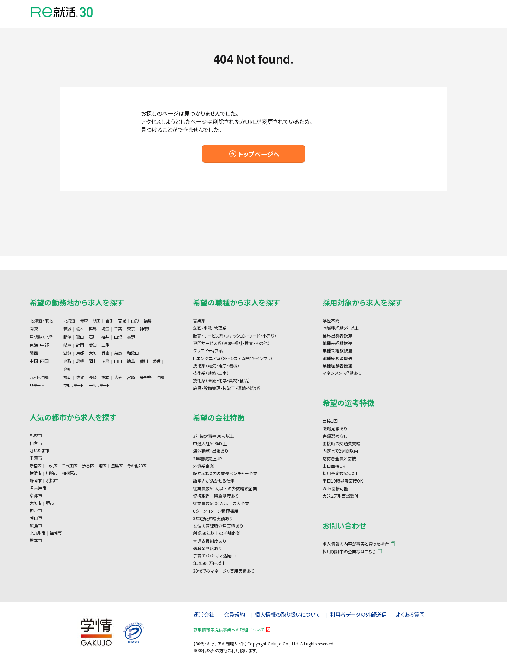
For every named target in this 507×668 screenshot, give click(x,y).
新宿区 (35, 465)
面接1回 (330, 421)
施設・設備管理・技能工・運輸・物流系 (227, 388)
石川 (92, 337)
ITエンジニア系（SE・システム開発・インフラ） (233, 358)
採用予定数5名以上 (341, 473)
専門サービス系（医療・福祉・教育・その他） (231, 343)
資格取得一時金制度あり (216, 496)
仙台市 (36, 443)
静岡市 (35, 480)
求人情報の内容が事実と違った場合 (356, 544)
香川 (144, 361)
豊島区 (117, 465)
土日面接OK (334, 466)
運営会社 (203, 614)
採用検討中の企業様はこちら (349, 551)
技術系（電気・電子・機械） (216, 365)
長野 (130, 337)
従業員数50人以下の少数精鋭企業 (225, 488)
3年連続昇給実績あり (213, 518)
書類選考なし (335, 436)
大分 (118, 377)
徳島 (130, 361)
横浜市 (35, 473)
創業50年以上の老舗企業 (216, 533)
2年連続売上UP (207, 458)
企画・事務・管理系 (210, 328)
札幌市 (36, 435)
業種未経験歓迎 (337, 350)
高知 (67, 369)
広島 (105, 361)
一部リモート (98, 385)
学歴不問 (331, 320)
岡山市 (36, 518)
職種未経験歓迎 (337, 343)
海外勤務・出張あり (210, 451)
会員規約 (234, 614)
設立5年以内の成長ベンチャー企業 (225, 473)
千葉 (118, 329)
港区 (102, 465)
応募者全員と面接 (339, 458)
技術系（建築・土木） (211, 373)
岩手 (109, 320)
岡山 (92, 361)
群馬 (92, 329)
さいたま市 (39, 450)
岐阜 (67, 345)
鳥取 (67, 361)
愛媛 (156, 361)
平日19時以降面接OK (343, 481)
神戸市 (36, 510)
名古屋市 (38, 488)
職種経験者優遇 (337, 358)
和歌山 (132, 353)
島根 (80, 361)
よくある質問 (410, 614)
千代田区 (69, 465)
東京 (130, 329)
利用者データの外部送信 (358, 614)
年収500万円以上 (209, 563)
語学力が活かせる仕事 (214, 481)
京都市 (36, 495)
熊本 (105, 377)
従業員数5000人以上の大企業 (221, 503)
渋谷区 (88, 465)
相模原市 (69, 473)
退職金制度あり (207, 548)
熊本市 (36, 540)
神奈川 (145, 329)
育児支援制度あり (209, 541)
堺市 (50, 503)
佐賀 (80, 377)
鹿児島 (145, 377)
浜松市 (51, 480)
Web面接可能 (335, 488)
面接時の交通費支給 (342, 443)
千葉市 (36, 458)
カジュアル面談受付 (340, 496)
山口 (118, 361)
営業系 (199, 320)
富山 (80, 337)
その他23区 (136, 465)
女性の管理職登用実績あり (218, 526)
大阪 (92, 353)
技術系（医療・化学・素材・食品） (221, 380)
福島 (147, 320)
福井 (105, 337)
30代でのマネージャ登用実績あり (224, 571)
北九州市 (37, 533)
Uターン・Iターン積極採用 (215, 511)
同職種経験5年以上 (341, 328)
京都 (80, 353)
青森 (84, 320)
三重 (105, 345)
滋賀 (67, 353)
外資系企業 (203, 466)
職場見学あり (335, 428)
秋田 (96, 320)
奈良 (118, 353)
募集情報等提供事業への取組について (228, 629)
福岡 (67, 377)
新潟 (67, 337)
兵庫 (105, 353)
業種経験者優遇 (337, 365)
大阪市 (35, 503)
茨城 (67, 329)
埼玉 (105, 329)
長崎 (92, 377)
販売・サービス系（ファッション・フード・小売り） (234, 336)
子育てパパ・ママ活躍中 (214, 556)
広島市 (36, 525)
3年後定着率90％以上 (213, 436)
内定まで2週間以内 (340, 451)
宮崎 (130, 377)
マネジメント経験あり (342, 373)
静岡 (80, 345)
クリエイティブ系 (208, 350)
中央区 (51, 465)
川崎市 (51, 473)
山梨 (118, 337)
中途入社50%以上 (210, 443)
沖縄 (160, 377)
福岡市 (55, 533)
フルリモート (73, 385)
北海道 (69, 320)
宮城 (122, 320)
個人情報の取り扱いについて (287, 614)
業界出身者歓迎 (337, 336)
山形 (135, 320)
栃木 (80, 329)
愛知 (92, 345)
